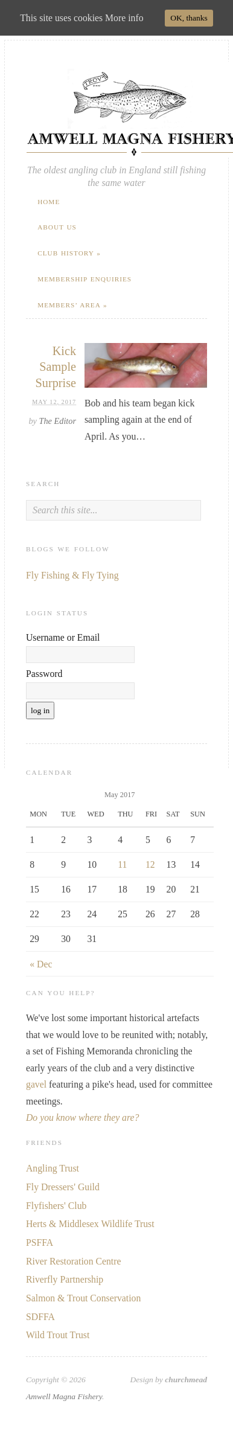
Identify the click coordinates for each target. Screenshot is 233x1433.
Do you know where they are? (82, 1117)
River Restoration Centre (73, 1261)
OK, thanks (189, 17)
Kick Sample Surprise (56, 367)
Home (48, 201)
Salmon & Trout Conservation (83, 1298)
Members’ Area (72, 305)
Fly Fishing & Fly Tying (72, 575)
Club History (69, 253)
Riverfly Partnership (64, 1279)
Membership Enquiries (84, 279)
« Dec (41, 964)
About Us (57, 227)
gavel (36, 1084)
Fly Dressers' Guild (63, 1187)
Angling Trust (52, 1168)
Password (44, 673)
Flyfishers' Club (56, 1206)
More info (124, 18)
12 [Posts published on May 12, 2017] (150, 864)
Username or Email (63, 637)
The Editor (58, 421)
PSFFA (39, 1242)
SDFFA (40, 1317)
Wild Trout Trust (57, 1335)
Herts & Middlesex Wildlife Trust (90, 1224)
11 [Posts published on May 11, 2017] (122, 864)
